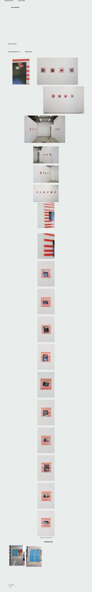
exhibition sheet (48, 541)
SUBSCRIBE (21, 0)
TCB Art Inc (28, 51)
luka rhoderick (15, 7)
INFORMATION (8, 0)
